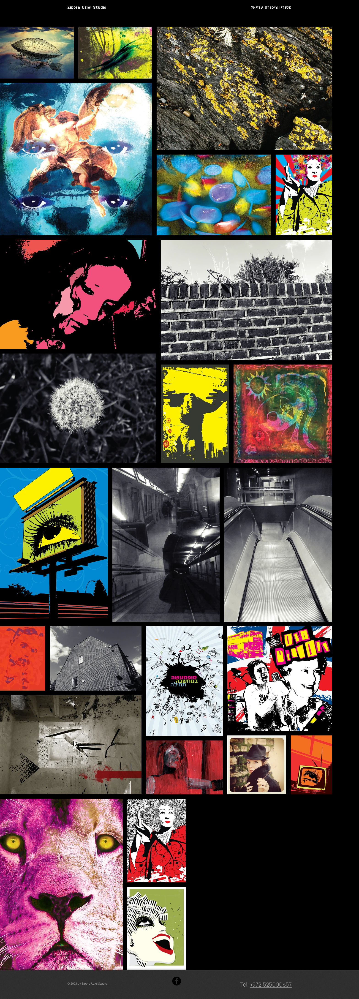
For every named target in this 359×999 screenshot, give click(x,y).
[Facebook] (176, 981)
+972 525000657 (271, 985)
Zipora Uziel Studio (86, 7)
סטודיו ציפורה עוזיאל (271, 7)
